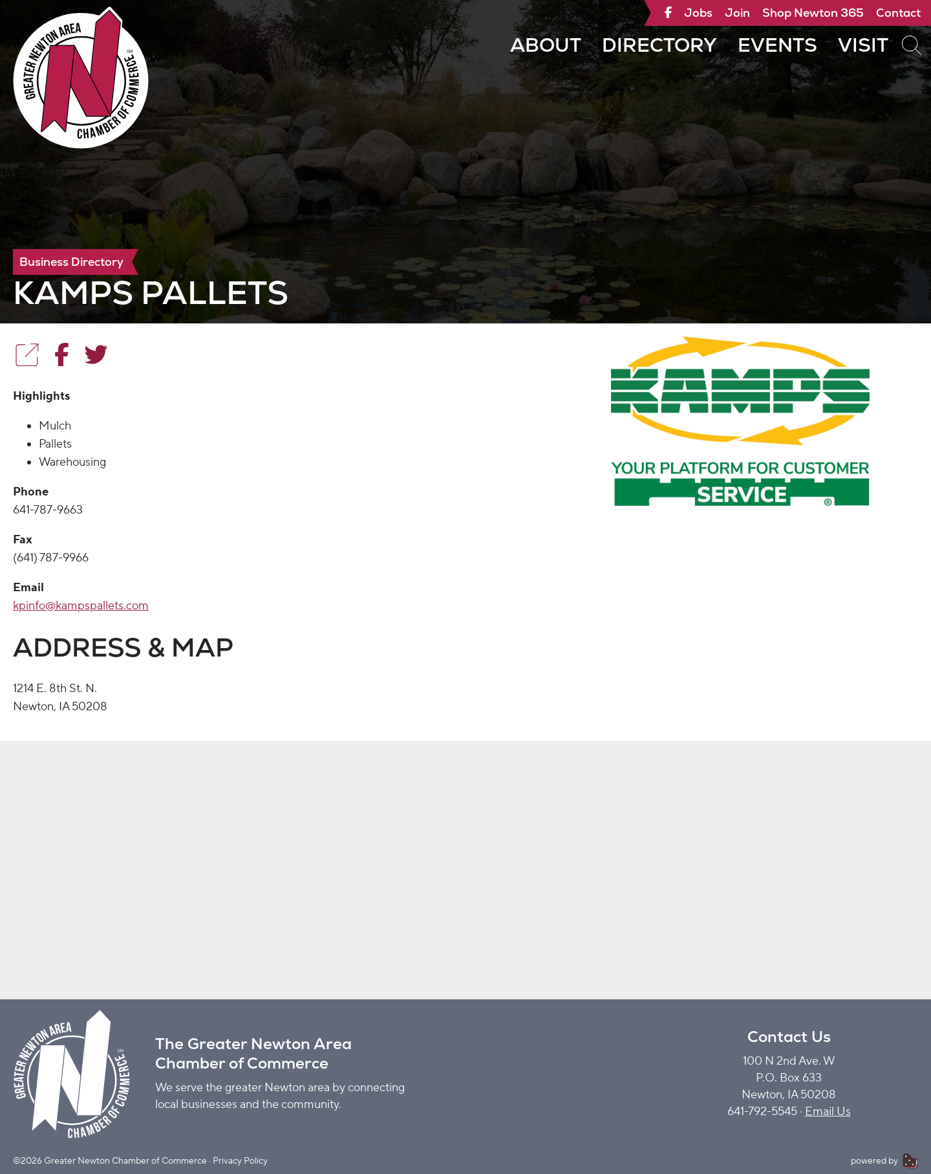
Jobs (698, 12)
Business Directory (71, 261)
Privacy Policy (240, 1161)
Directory (659, 45)
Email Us (828, 1111)
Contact (898, 12)
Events (777, 45)
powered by (884, 1161)
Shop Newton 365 (813, 12)
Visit (863, 45)
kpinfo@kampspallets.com (81, 605)
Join (737, 12)
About (545, 45)
